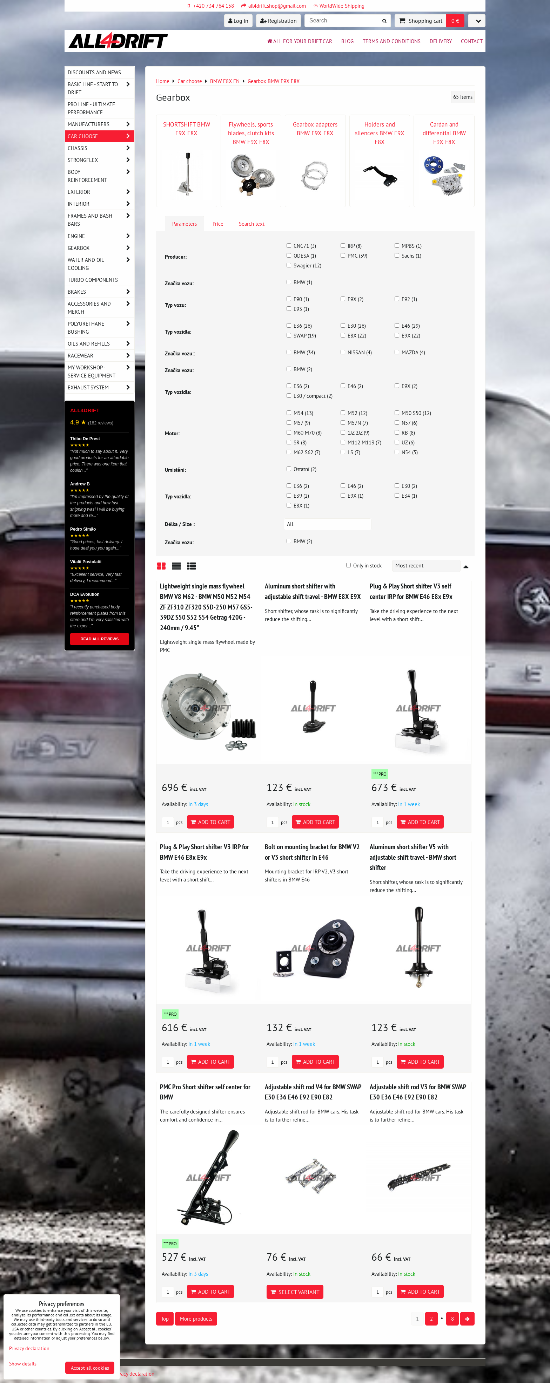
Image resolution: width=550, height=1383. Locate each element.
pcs (172, 822)
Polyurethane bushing (101, 328)
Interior (101, 204)
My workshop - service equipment (101, 371)
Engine (101, 236)
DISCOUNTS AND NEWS (94, 72)
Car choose (101, 136)
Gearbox (101, 248)
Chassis (101, 148)
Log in (238, 20)
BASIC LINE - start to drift (101, 88)
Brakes (101, 292)
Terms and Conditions (392, 41)
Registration (278, 20)
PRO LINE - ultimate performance (91, 108)
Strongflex (101, 160)
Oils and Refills (101, 343)
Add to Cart (210, 821)
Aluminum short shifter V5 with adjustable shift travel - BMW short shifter (413, 857)
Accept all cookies (90, 1367)
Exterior (101, 192)
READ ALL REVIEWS (100, 639)
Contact (472, 41)
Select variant (295, 1291)
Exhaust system (101, 387)
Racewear (101, 355)
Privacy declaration (133, 1373)
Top (165, 1318)
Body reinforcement (101, 176)
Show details (22, 1364)
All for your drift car (299, 41)
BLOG (347, 41)
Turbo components (93, 279)
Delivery (441, 41)
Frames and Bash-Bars (101, 220)
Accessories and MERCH (101, 308)
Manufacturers (101, 124)
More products (196, 1318)
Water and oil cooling (101, 264)
